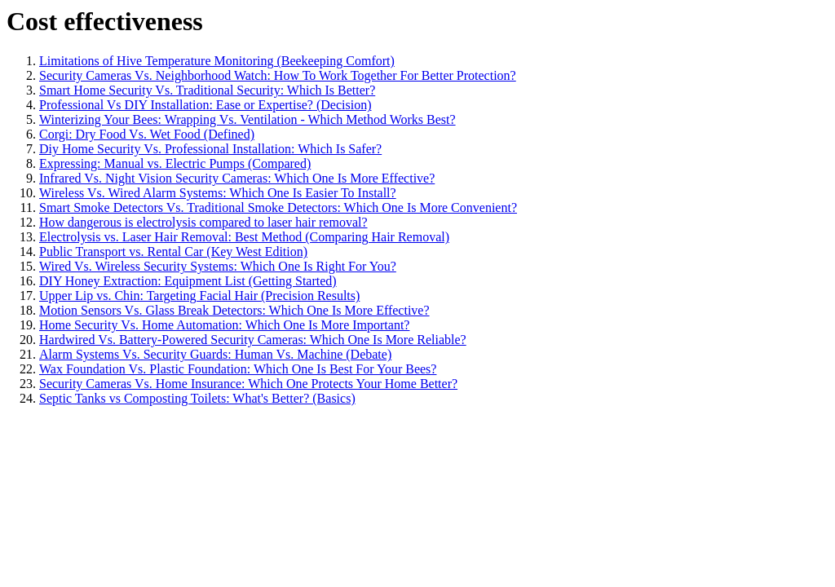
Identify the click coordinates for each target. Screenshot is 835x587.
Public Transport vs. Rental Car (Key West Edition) (173, 251)
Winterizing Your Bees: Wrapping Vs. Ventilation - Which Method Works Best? (247, 119)
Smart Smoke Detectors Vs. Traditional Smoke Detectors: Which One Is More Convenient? (278, 207)
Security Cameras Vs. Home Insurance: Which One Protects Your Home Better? (248, 384)
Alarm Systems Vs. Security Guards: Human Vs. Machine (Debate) (215, 354)
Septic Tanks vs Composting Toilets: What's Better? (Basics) (197, 398)
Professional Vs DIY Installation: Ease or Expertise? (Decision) (205, 105)
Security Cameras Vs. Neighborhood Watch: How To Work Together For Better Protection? (277, 75)
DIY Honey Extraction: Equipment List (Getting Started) (188, 281)
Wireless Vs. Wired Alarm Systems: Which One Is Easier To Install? (217, 193)
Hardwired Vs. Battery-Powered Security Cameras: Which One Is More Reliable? (252, 339)
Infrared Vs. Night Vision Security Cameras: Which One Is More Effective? (237, 178)
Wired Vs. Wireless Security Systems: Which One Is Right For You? (217, 266)
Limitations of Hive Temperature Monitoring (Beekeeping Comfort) (217, 61)
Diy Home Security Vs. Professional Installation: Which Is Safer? (210, 149)
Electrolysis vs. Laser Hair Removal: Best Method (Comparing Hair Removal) (244, 237)
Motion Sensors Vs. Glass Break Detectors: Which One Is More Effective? (234, 310)
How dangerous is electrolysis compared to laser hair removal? (203, 222)
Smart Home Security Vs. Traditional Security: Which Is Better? (207, 90)
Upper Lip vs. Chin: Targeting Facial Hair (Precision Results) (199, 295)
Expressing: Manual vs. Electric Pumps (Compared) (175, 163)
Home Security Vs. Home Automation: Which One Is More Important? (224, 325)
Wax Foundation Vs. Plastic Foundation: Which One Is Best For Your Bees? (237, 369)
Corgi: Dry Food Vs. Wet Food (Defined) (146, 134)
